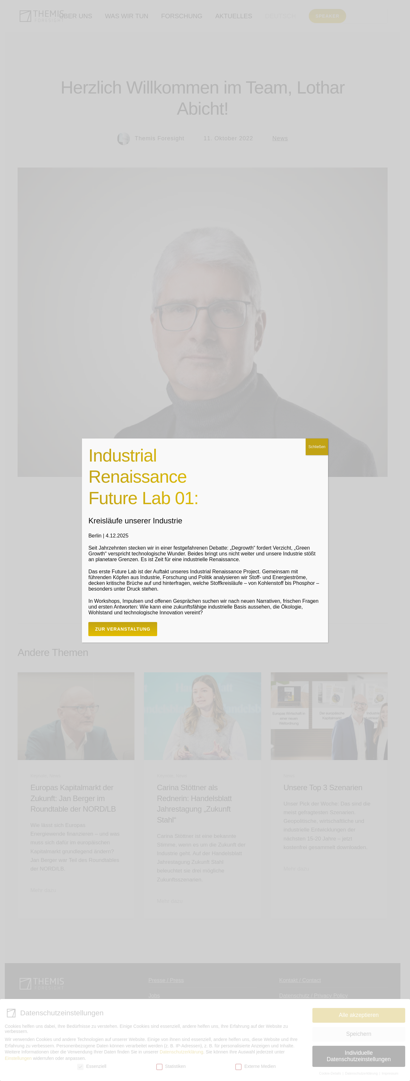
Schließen (316, 447)
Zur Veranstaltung (122, 629)
